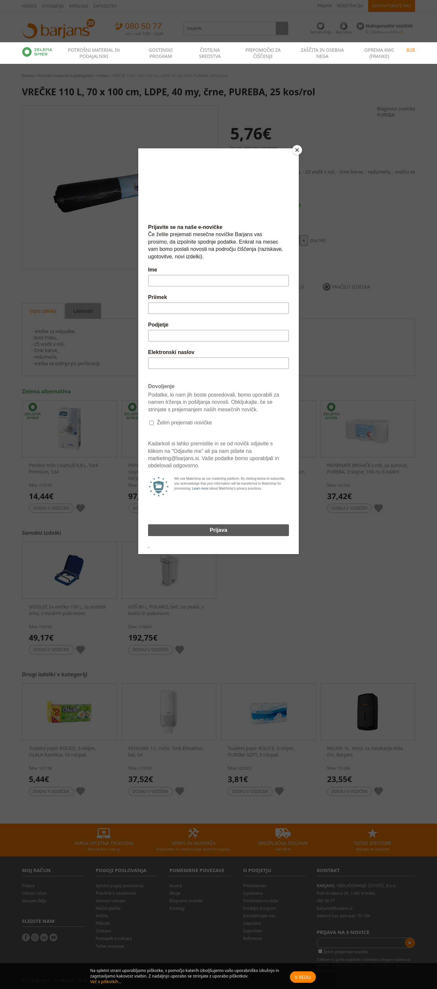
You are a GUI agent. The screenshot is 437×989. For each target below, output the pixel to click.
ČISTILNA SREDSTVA (210, 53)
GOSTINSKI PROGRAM (161, 53)
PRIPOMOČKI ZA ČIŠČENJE (263, 53)
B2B (411, 50)
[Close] (297, 150)
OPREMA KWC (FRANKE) (379, 53)
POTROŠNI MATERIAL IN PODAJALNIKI (94, 53)
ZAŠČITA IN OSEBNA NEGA (322, 53)
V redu (303, 977)
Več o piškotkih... (106, 981)
